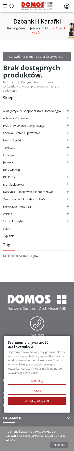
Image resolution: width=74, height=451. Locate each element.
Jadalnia (8, 162)
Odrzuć (37, 391)
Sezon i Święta (13, 221)
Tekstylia (9, 147)
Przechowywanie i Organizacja (24, 126)
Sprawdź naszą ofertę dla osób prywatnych (36, 56)
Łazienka (9, 155)
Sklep (8, 98)
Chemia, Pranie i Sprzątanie (21, 133)
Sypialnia (8, 236)
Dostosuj (37, 381)
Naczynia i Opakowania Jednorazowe (28, 192)
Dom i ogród (12, 140)
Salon (6, 229)
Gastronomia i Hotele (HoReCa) (25, 199)
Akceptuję (59, 444)
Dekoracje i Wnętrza (17, 206)
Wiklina (7, 214)
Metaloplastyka (13, 184)
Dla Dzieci (9, 177)
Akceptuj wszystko (37, 401)
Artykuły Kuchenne (15, 118)
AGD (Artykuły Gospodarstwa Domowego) (32, 111)
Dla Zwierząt (11, 170)
